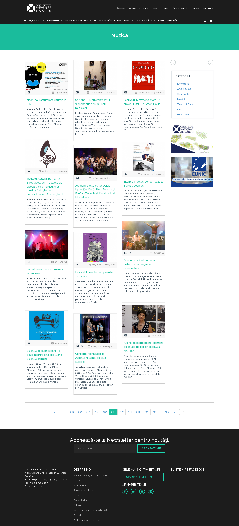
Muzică (181, 99)
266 (113, 412)
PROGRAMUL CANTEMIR (76, 20)
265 (105, 412)
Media (155, 8)
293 (167, 412)
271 (154, 412)
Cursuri (132, 8)
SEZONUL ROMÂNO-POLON (107, 20)
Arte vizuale (184, 89)
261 (72, 412)
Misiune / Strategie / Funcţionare (90, 475)
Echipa (77, 480)
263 (88, 412)
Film (179, 109)
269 (138, 412)
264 (97, 412)
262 (80, 412)
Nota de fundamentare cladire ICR (90, 510)
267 (121, 412)
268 (130, 412)
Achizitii (77, 505)
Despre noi (143, 8)
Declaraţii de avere (83, 500)
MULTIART (183, 114)
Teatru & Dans (185, 104)
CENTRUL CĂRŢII (144, 20)
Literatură (183, 83)
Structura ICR (80, 485)
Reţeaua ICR (35, 20)
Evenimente (53, 20)
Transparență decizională (175, 8)
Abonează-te (151, 448)
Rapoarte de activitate (84, 490)
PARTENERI (206, 8)
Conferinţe (183, 94)
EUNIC (127, 20)
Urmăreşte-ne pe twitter (142, 477)
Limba (121, 8)
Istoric (76, 495)
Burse (161, 20)
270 (146, 412)
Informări (172, 20)
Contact (196, 8)
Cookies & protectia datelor (87, 520)
